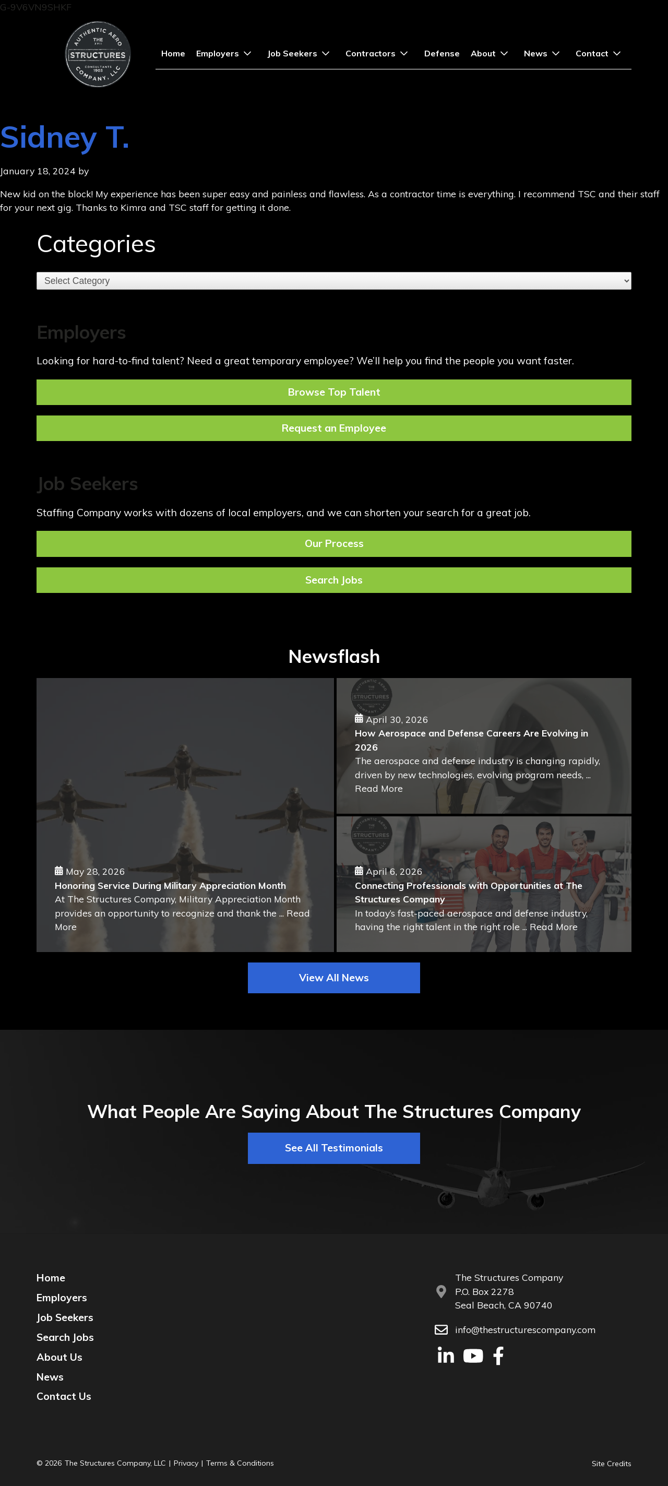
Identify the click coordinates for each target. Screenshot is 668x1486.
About (492, 53)
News (544, 53)
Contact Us (64, 1396)
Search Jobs (65, 1337)
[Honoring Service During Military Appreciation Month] (185, 815)
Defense (442, 53)
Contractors (379, 53)
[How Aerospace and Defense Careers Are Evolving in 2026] (484, 746)
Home (173, 53)
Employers (226, 53)
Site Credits (611, 1463)
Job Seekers (301, 53)
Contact (601, 53)
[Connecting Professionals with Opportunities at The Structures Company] (484, 884)
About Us (59, 1357)
